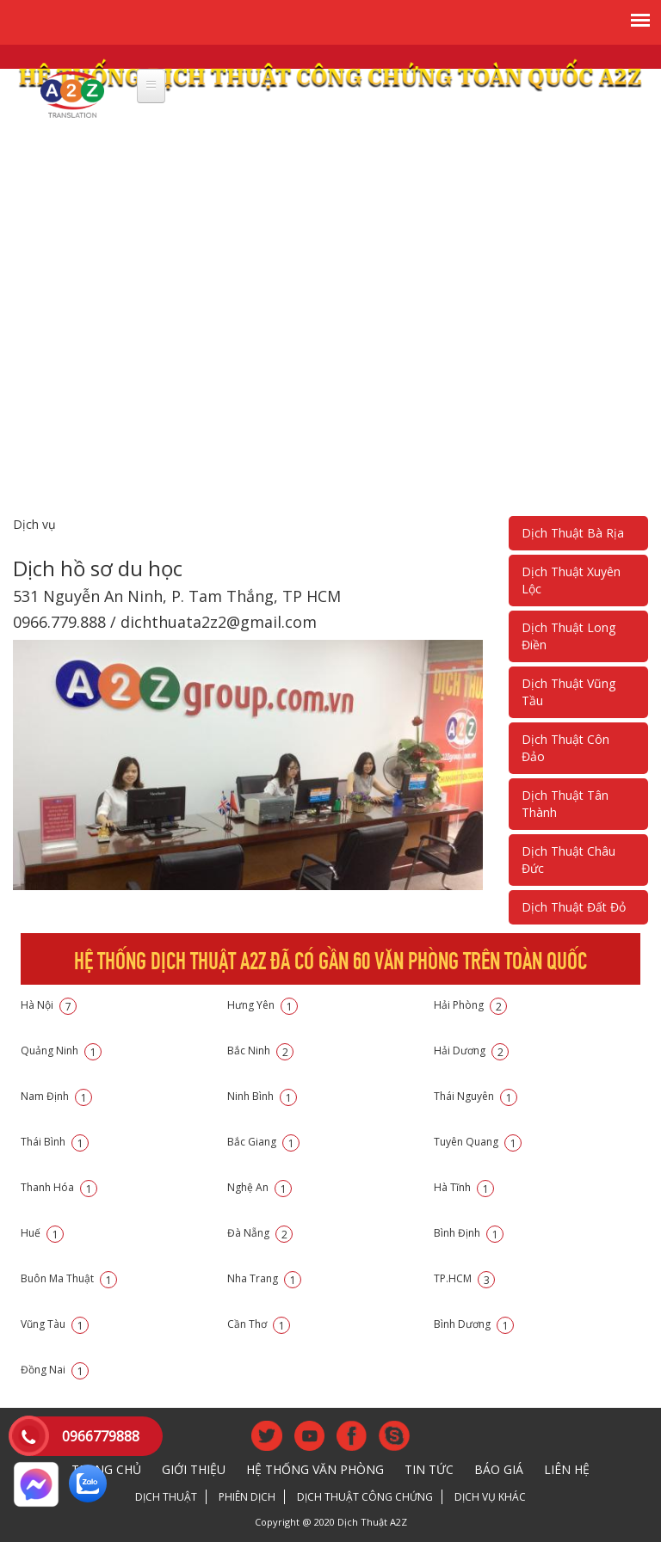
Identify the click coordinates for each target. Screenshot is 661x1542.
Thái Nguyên (475, 1096)
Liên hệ (567, 1469)
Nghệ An (259, 1187)
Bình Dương (474, 1324)
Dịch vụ (34, 524)
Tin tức (429, 1469)
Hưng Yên (262, 1005)
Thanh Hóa (59, 1187)
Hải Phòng (470, 1005)
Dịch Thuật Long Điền (568, 636)
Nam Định (56, 1096)
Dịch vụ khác (490, 1497)
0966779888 (100, 1436)
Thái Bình (55, 1141)
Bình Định (468, 1233)
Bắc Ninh (260, 1050)
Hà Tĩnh (464, 1187)
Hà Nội (49, 1005)
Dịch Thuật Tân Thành (565, 803)
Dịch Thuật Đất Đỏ (574, 907)
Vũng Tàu (55, 1324)
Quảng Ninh (61, 1050)
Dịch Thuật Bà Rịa (573, 533)
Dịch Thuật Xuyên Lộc (571, 580)
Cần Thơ (258, 1324)
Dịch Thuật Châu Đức (568, 859)
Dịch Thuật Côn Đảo (565, 748)
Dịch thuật (166, 1497)
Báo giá (498, 1469)
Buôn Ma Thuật (69, 1278)
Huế (42, 1233)
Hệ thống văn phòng (315, 1469)
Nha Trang (264, 1278)
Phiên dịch (247, 1497)
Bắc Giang (263, 1141)
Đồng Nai (55, 1369)
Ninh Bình (262, 1096)
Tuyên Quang (478, 1141)
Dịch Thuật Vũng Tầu (568, 692)
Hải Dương (471, 1050)
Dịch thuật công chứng (365, 1497)
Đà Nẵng (260, 1233)
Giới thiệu (193, 1469)
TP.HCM (464, 1278)
